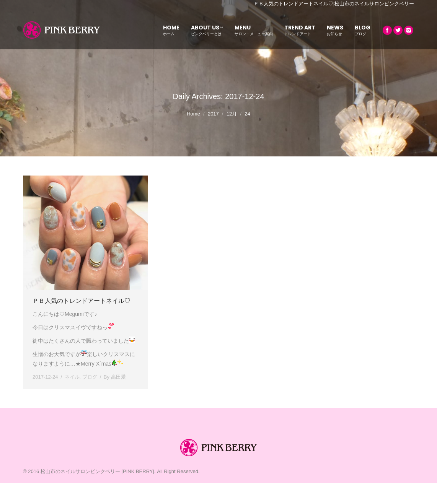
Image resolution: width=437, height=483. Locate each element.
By (115, 377)
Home (193, 114)
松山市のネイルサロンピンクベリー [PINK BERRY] (97, 471)
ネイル (72, 377)
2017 (213, 114)
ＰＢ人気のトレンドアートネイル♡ (81, 301)
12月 (232, 114)
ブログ (89, 377)
